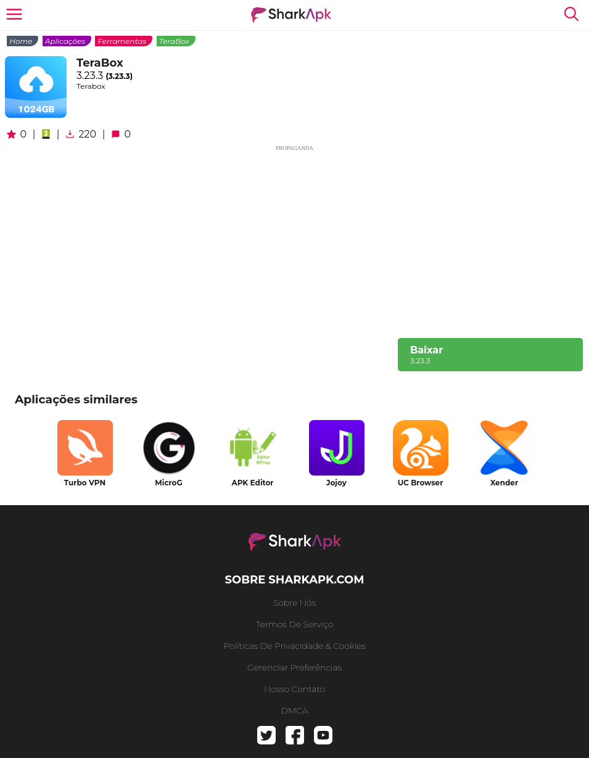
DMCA (294, 710)
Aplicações (65, 41)
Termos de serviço (295, 624)
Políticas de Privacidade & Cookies (294, 645)
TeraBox (174, 41)
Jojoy (336, 482)
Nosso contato (294, 688)
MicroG (168, 482)
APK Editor (252, 482)
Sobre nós (294, 602)
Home (20, 41)
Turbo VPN (84, 482)
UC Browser (420, 482)
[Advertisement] (294, 239)
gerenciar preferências (294, 667)
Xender (504, 482)
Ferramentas (121, 41)
